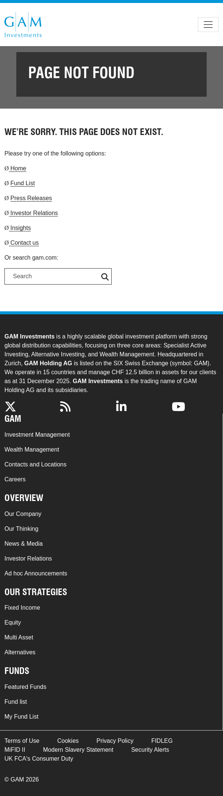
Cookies (68, 741)
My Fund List (21, 716)
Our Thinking (21, 529)
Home (17, 168)
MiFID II (14, 750)
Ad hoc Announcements (35, 573)
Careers (15, 479)
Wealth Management (31, 449)
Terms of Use (21, 741)
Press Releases (31, 198)
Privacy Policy (115, 741)
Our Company (23, 514)
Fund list (15, 702)
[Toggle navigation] (208, 24)
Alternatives (20, 652)
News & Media (23, 543)
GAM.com (23, 24)
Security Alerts (150, 750)
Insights (20, 228)
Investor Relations (33, 213)
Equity (12, 622)
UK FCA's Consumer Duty (38, 758)
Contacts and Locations (35, 464)
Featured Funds (25, 687)
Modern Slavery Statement (78, 750)
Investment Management (37, 434)
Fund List (22, 183)
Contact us (24, 243)
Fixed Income (22, 607)
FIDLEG (162, 741)
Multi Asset (18, 637)
